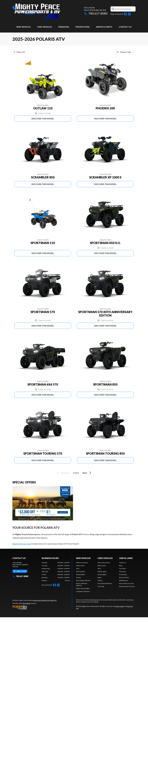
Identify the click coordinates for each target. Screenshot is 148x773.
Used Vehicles (44, 27)
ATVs (77, 568)
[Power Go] (34, 607)
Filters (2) (19, 52)
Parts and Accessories (126, 583)
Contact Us (125, 27)
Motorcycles (80, 565)
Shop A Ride (26, 603)
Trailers (78, 577)
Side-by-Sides (80, 571)
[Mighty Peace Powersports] (36, 12)
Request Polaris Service (127, 586)
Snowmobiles (80, 574)
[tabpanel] (56, 572)
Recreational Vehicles (83, 580)
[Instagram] (129, 14)
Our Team (122, 568)
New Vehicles (23, 27)
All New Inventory (82, 563)
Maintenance (123, 580)
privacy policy (119, 606)
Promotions (83, 27)
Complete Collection (83, 591)
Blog (120, 565)
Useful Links (126, 558)
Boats (99, 577)
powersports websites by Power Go (44, 600)
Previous (62, 472)
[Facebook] (125, 14)
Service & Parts (104, 27)
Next (87, 472)
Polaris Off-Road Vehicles (81, 584)
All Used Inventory (104, 563)
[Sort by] (126, 52)
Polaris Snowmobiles (83, 588)
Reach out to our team (21, 544)
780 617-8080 (96, 13)
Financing (63, 27)
